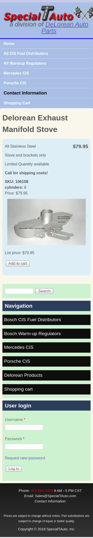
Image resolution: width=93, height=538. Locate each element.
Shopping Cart (17, 103)
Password (14, 439)
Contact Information (25, 92)
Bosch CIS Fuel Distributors (32, 319)
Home (9, 44)
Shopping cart (18, 389)
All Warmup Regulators (25, 63)
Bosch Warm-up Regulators (32, 333)
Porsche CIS (15, 83)
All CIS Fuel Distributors (26, 53)
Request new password (25, 458)
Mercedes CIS (16, 73)
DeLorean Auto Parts (64, 27)
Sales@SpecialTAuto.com (55, 496)
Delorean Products (23, 375)
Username (15, 420)
